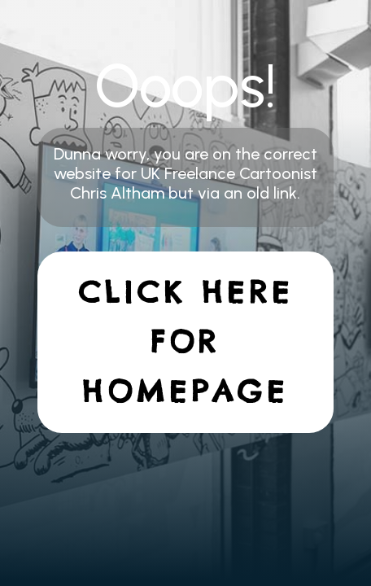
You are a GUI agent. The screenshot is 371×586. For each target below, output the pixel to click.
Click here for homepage (186, 341)
